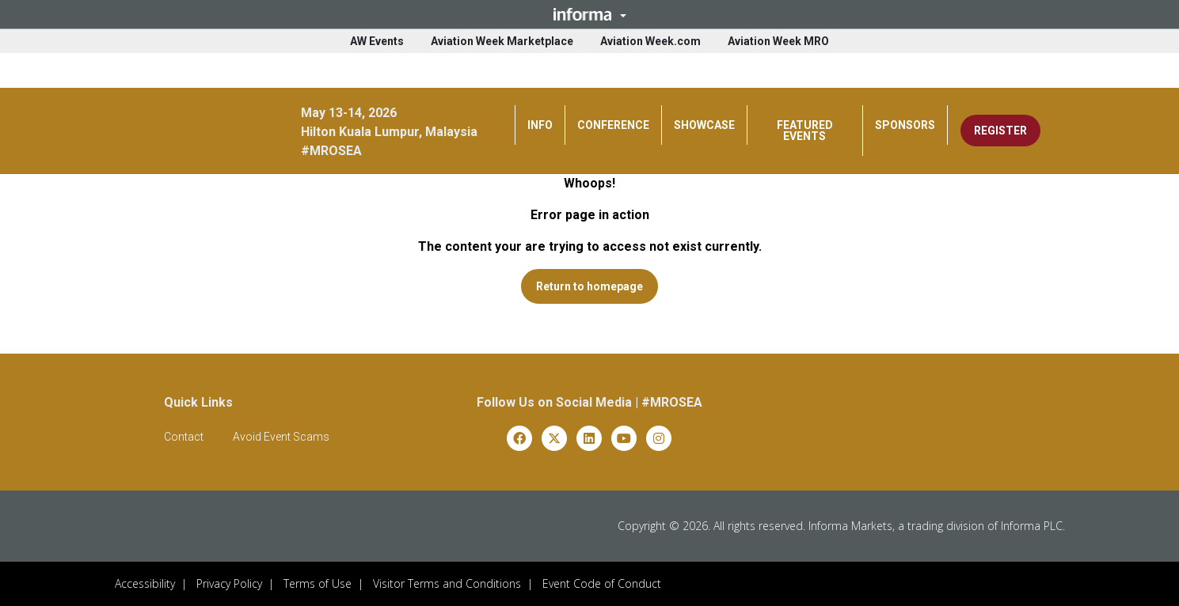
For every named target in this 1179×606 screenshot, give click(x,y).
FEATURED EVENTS (805, 130)
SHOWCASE (704, 125)
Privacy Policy (229, 583)
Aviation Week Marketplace (502, 41)
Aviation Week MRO (778, 41)
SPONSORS (905, 125)
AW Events (377, 41)
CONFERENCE (613, 125)
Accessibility (145, 583)
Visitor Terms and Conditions (447, 583)
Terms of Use (317, 583)
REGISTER (1000, 130)
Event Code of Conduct (601, 583)
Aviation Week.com (650, 41)
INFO (540, 125)
